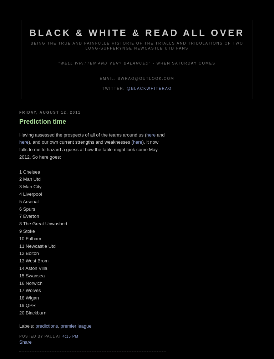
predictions (47, 326)
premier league (76, 326)
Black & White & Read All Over (137, 32)
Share (25, 342)
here (151, 135)
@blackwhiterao (149, 89)
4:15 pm (70, 336)
